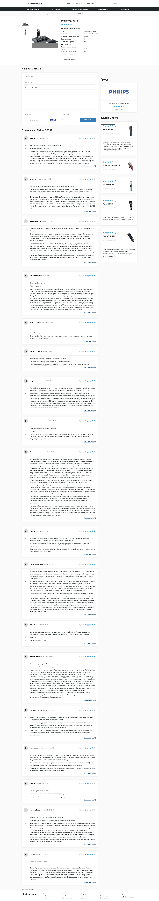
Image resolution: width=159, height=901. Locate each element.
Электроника (125, 9)
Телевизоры (104, 896)
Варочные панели (49, 894)
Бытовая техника (33, 9)
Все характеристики (69, 59)
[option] (25, 23)
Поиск (134, 3)
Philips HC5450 (119, 210)
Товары (66, 3)
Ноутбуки (65, 896)
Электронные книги (106, 898)
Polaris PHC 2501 (119, 245)
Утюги (45, 898)
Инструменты (104, 894)
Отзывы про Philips (28, 889)
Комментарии (89, 166)
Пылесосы (84, 896)
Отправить (88, 120)
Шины (83, 898)
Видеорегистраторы (88, 894)
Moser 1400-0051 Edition (119, 166)
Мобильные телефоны (50, 896)
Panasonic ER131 (119, 185)
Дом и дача (56, 9)
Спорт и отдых (103, 9)
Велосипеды (66, 894)
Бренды (78, 3)
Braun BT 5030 (119, 138)
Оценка (26, 120)
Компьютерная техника (79, 9)
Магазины (91, 3)
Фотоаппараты (67, 898)
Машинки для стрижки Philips (119, 97)
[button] (25, 87)
